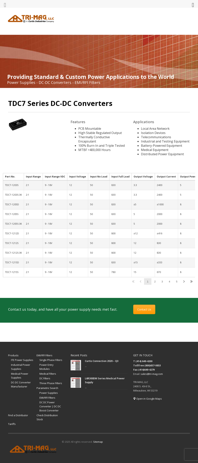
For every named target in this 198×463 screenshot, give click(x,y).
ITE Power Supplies (22, 360)
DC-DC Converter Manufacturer (21, 384)
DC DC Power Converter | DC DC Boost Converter (50, 406)
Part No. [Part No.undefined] (10, 176)
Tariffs (12, 424)
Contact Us (144, 309)
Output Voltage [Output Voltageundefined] (143, 176)
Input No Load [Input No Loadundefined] (98, 176)
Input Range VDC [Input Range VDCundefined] (55, 176)
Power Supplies (48, 393)
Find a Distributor (18, 415)
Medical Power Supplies (19, 375)
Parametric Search (47, 388)
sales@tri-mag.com (152, 374)
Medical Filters (47, 373)
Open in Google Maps (147, 398)
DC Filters (44, 378)
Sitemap (98, 441)
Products (13, 355)
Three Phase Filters (50, 383)
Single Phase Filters (50, 360)
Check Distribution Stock (47, 417)
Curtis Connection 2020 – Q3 (101, 361)
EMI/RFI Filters (44, 355)
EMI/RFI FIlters (47, 397)
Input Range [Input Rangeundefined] (33, 176)
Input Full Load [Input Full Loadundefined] (120, 176)
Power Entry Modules (46, 367)
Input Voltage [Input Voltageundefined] (77, 176)
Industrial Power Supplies (20, 367)
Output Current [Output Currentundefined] (166, 176)
